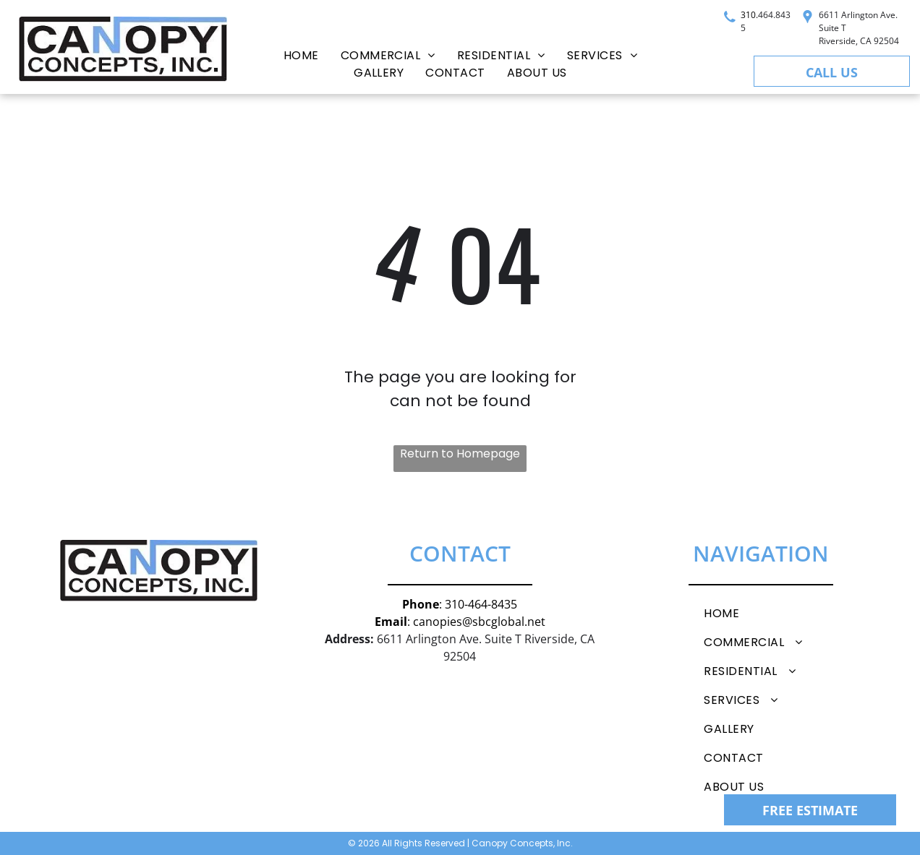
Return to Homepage (460, 453)
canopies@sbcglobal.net (479, 622)
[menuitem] (301, 55)
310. (749, 15)
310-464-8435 (481, 604)
